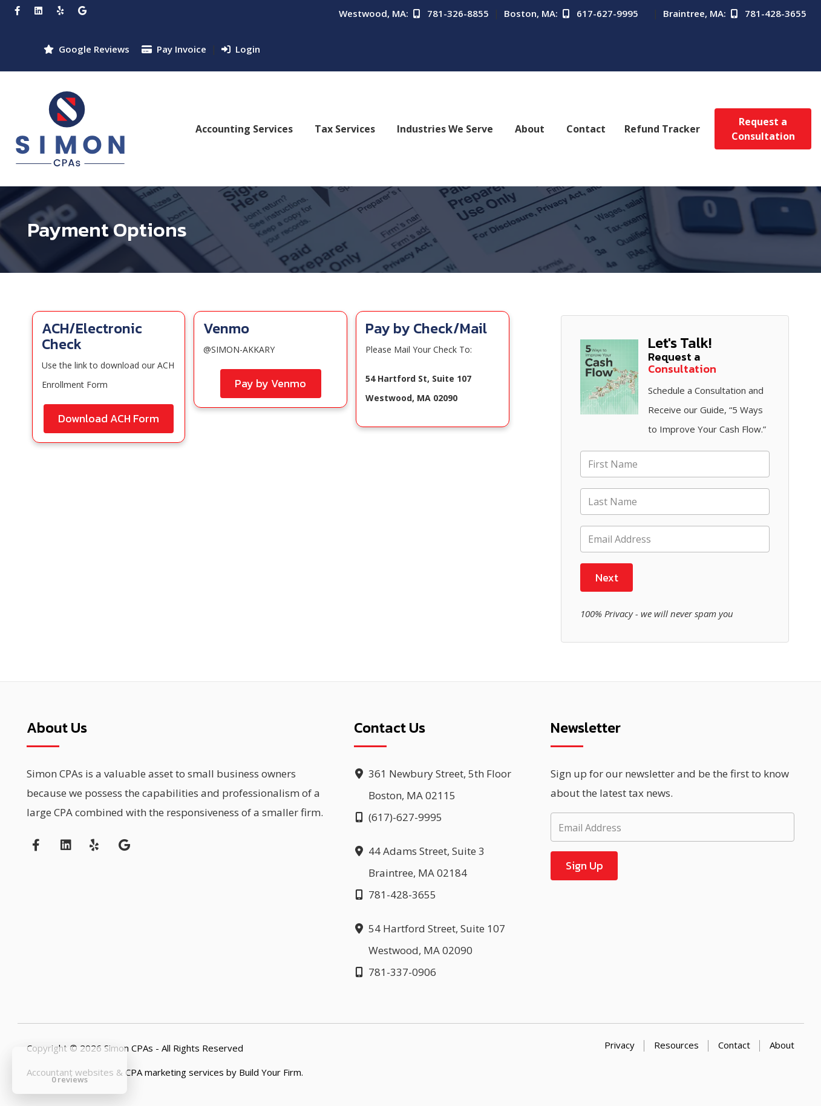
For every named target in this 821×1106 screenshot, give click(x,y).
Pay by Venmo (270, 383)
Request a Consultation (763, 129)
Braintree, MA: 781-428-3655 (734, 13)
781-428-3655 (395, 894)
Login (240, 49)
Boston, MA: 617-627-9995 (571, 13)
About (530, 129)
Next (606, 577)
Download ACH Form (108, 418)
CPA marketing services (174, 1072)
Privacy (619, 1045)
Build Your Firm (270, 1072)
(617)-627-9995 (398, 817)
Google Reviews (86, 49)
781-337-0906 (395, 972)
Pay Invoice (174, 49)
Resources (676, 1045)
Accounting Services (244, 129)
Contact (586, 129)
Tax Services (345, 129)
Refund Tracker (662, 129)
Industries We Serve (445, 129)
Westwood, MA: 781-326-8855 (414, 13)
